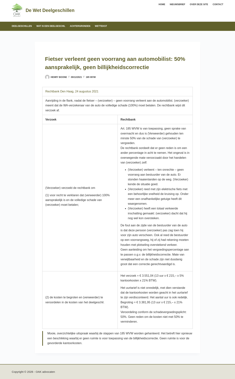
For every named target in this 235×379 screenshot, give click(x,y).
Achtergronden (80, 26)
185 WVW (91, 77)
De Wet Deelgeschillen (50, 10)
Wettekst (101, 26)
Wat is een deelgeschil (50, 26)
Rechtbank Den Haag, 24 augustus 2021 (71, 91)
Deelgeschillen (22, 26)
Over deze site (199, 4)
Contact (218, 4)
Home (162, 4)
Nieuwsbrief (177, 4)
